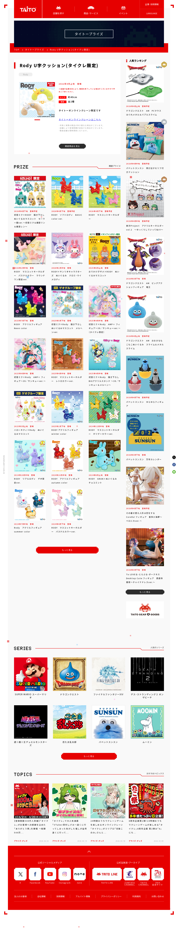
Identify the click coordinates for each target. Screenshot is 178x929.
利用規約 (136, 896)
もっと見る (67, 550)
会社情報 (41, 896)
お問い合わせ (157, 896)
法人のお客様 (20, 896)
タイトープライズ (34, 49)
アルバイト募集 (83, 896)
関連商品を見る (72, 146)
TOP (16, 49)
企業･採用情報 (152, 4)
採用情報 (60, 896)
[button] (37, 119)
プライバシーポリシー (111, 896)
